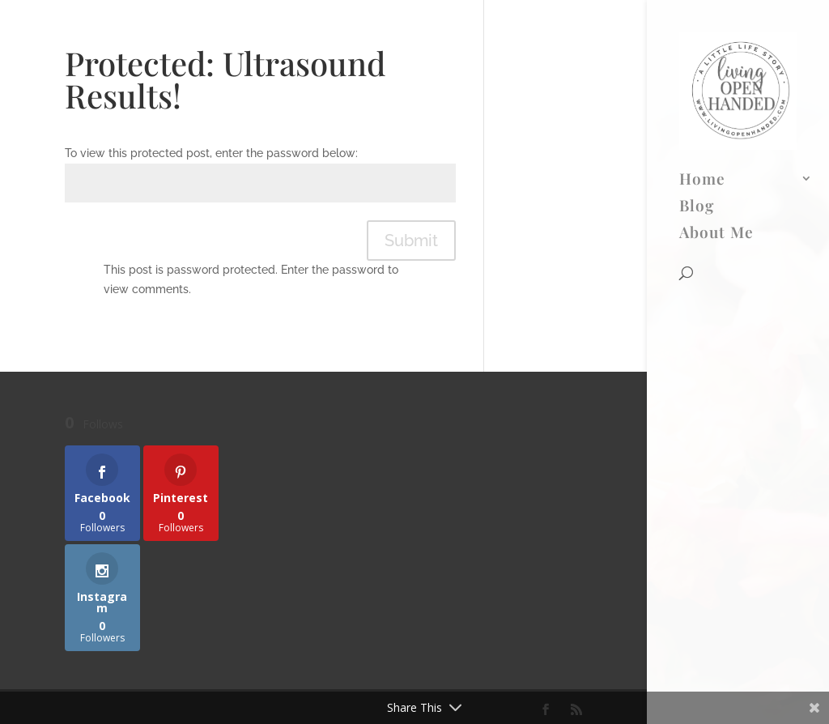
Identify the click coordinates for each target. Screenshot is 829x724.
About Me (716, 94)
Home (702, 40)
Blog (696, 67)
